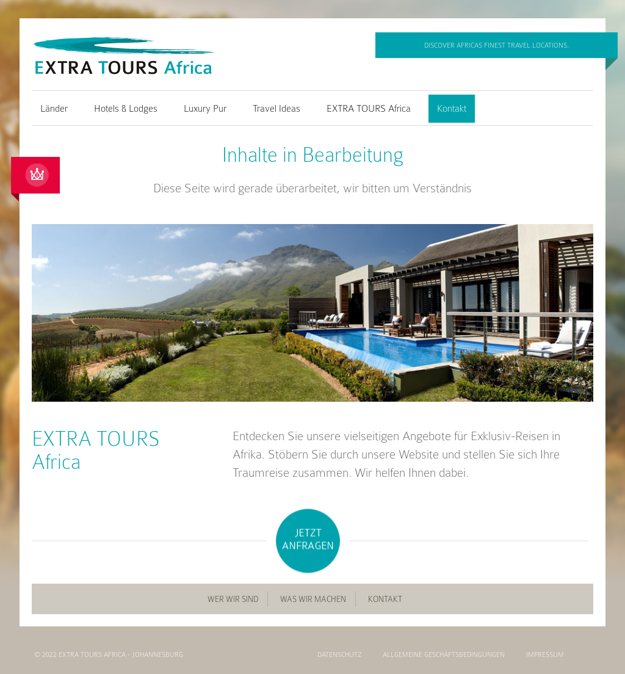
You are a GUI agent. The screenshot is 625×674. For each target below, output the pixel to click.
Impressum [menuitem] (545, 655)
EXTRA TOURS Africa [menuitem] (369, 108)
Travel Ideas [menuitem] (276, 108)
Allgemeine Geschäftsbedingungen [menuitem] (444, 655)
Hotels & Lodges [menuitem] (125, 108)
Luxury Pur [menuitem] (205, 108)
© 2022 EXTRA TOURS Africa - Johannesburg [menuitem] (109, 655)
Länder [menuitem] (54, 108)
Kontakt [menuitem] (451, 108)
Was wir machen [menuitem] (313, 599)
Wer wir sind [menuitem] (233, 599)
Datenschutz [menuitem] (339, 655)
